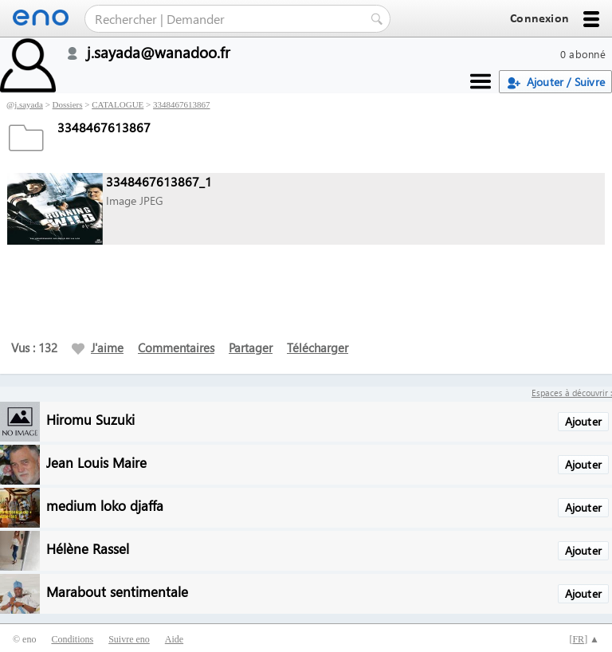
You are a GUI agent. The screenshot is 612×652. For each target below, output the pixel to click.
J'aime (98, 347)
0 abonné (583, 54)
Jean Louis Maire (96, 462)
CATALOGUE (117, 104)
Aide (174, 639)
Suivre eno (129, 639)
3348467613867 (181, 104)
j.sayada (28, 104)
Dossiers (68, 104)
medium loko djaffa (104, 505)
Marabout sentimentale (117, 591)
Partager (251, 347)
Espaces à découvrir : (572, 393)
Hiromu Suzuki (90, 419)
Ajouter (583, 421)
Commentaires (176, 347)
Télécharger (317, 347)
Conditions (72, 639)
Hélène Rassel (87, 548)
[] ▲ (584, 639)
